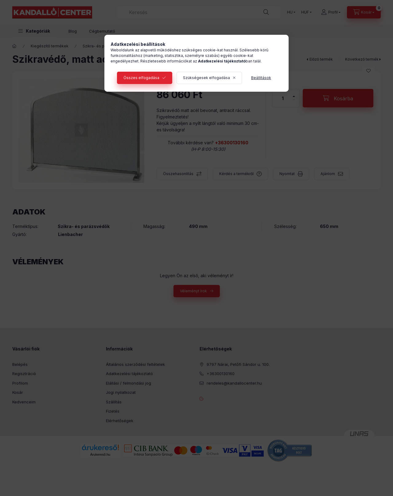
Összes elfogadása (141, 77)
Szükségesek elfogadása (206, 77)
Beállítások (261, 77)
